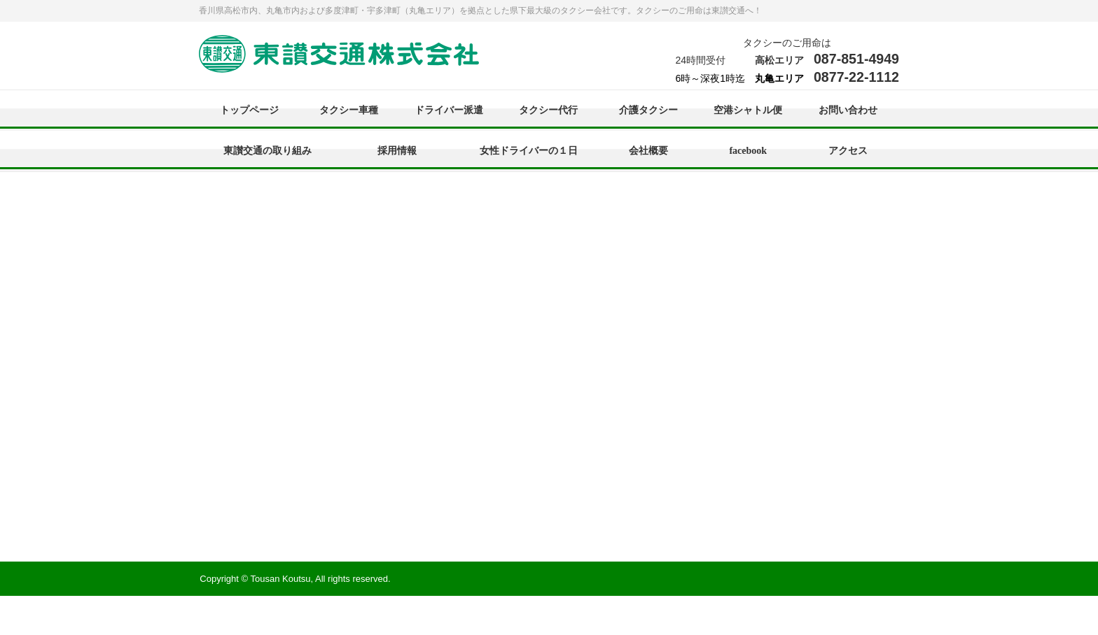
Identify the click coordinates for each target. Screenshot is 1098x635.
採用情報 (397, 150)
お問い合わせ (848, 110)
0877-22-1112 (856, 77)
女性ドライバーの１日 (529, 150)
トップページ (249, 110)
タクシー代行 (548, 110)
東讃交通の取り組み (267, 150)
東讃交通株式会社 (339, 55)
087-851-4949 (856, 58)
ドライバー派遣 (449, 110)
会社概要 (648, 150)
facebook (748, 150)
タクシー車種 (348, 110)
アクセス (848, 150)
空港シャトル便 (748, 110)
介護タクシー (648, 110)
